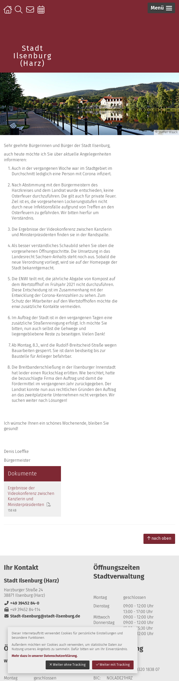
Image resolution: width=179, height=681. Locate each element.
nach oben (159, 487)
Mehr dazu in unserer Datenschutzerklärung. (45, 656)
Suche (19, 12)
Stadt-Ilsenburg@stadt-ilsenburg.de (42, 565)
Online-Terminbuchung (42, 12)
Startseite (8, 12)
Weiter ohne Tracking (68, 664)
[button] (161, 8)
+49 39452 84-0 (21, 552)
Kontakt (31, 12)
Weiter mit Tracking (113, 664)
